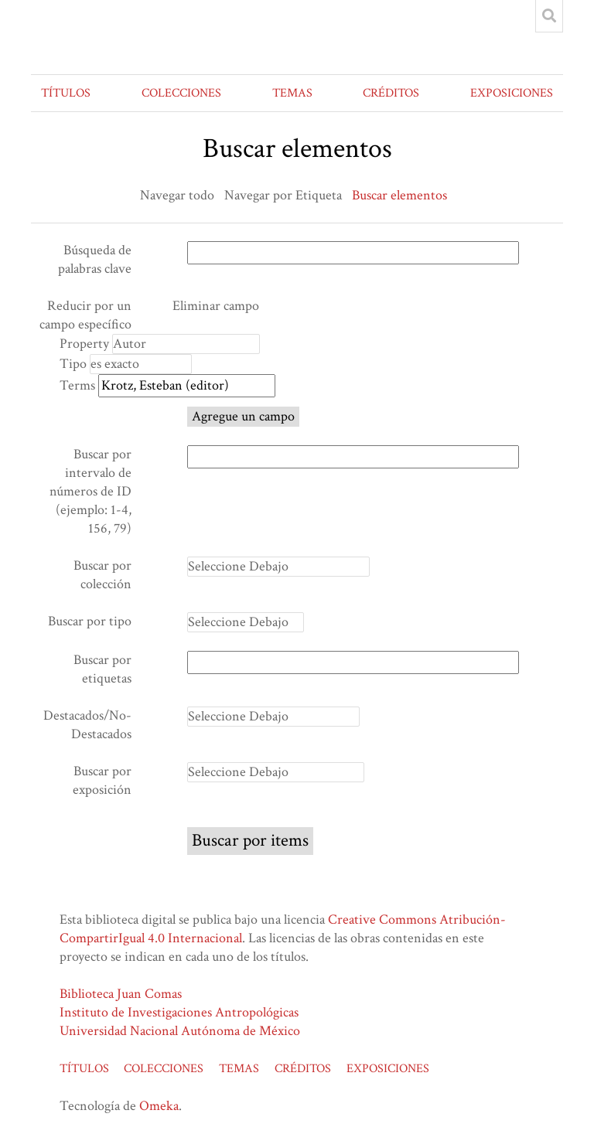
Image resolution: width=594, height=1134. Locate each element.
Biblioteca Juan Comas (121, 994)
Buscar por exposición (102, 780)
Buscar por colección (102, 575)
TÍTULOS (65, 93)
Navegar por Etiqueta (283, 195)
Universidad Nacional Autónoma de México (180, 1031)
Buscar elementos (399, 195)
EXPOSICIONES (511, 93)
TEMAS (292, 93)
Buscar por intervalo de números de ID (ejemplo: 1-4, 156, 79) (90, 491)
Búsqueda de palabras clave (94, 259)
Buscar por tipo (89, 621)
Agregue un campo (243, 416)
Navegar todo (177, 195)
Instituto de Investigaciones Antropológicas (179, 1012)
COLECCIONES (181, 93)
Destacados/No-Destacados (87, 725)
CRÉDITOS (391, 93)
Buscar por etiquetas (102, 669)
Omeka (159, 1106)
